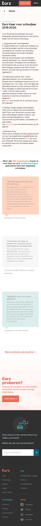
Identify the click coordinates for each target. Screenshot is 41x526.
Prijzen (5, 484)
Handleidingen (26, 484)
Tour (4, 476)
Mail (27, 139)
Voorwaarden (7, 513)
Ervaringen (6, 480)
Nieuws (5, 509)
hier (7, 101)
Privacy (5, 517)
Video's (24, 480)
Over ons (5, 505)
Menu (36, 3)
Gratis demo (25, 3)
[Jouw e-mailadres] (18, 452)
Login (4, 488)
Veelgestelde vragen (29, 476)
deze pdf (9, 125)
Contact (24, 488)
